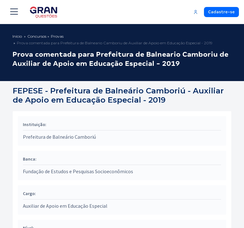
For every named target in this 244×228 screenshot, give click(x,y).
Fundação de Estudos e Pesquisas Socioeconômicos (78, 171)
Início (17, 36)
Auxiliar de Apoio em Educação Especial (65, 206)
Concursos (36, 36)
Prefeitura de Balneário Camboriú (59, 137)
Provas (57, 36)
